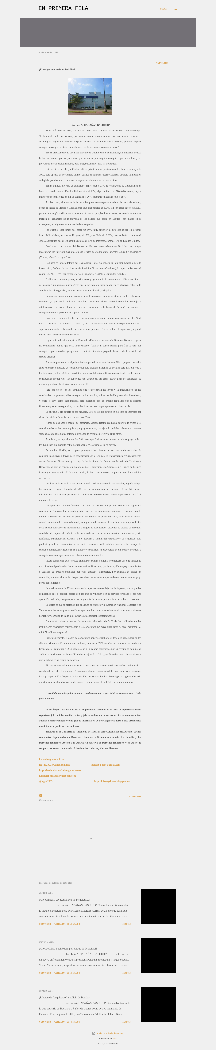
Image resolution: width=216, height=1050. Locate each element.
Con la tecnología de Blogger (108, 1033)
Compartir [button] (162, 63)
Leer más (126, 924)
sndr (115, 1038)
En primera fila (63, 8)
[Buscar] (164, 9)
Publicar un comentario (66, 924)
